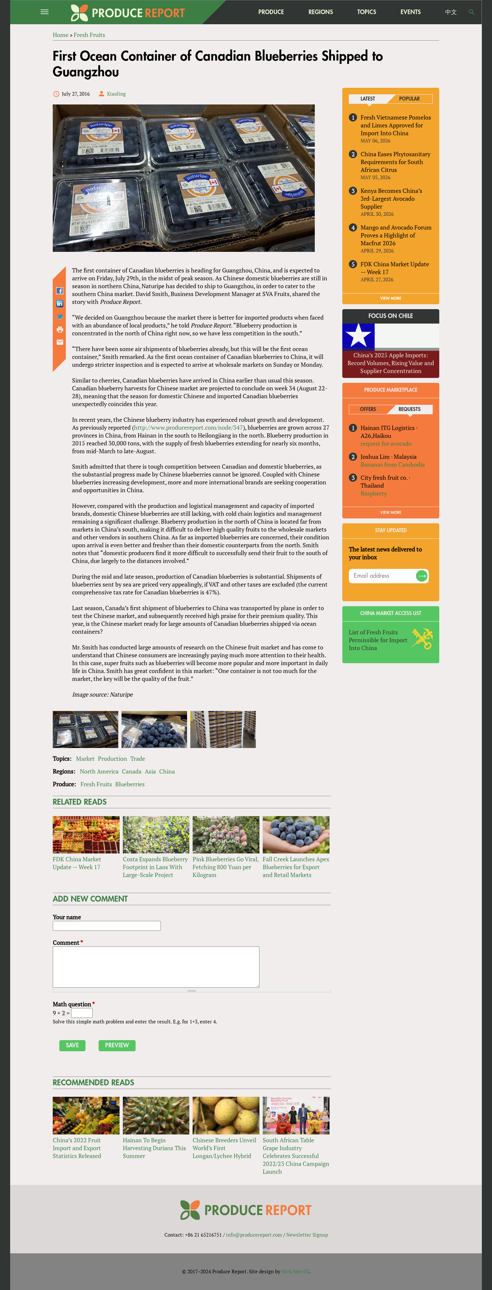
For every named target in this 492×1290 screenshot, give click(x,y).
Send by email (60, 342)
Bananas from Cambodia (393, 464)
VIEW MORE (390, 298)
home (230, 12)
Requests (410, 409)
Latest (368, 99)
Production (112, 758)
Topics (366, 12)
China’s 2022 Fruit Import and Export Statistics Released (77, 1148)
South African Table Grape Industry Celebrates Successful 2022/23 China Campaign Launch (296, 1155)
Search (472, 12)
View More (390, 512)
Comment (68, 942)
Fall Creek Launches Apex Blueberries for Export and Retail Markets (296, 867)
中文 (451, 12)
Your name (67, 917)
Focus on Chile (391, 316)
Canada (132, 771)
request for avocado (386, 443)
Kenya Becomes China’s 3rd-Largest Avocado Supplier (391, 198)
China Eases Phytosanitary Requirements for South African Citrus (395, 162)
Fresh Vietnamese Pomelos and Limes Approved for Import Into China (396, 125)
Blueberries (130, 784)
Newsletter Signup (307, 1235)
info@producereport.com (254, 1235)
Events (411, 12)
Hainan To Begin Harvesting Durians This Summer (154, 1148)
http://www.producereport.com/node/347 (188, 427)
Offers (368, 409)
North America (99, 771)
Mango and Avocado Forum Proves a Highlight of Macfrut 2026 (396, 235)
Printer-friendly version (60, 329)
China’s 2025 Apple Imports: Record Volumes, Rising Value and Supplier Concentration (391, 363)
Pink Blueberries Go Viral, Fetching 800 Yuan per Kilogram (225, 867)
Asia (150, 771)
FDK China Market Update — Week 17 (77, 863)
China (167, 771)
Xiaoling (116, 93)
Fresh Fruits (96, 784)
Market (85, 758)
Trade (137, 758)
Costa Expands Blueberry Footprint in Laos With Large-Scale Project (155, 867)
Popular (409, 99)
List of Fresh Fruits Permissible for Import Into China (378, 640)
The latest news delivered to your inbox (385, 553)
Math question (74, 1004)
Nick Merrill (295, 1271)
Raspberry (374, 493)
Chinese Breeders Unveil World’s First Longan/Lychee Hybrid (224, 1148)
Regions (321, 12)
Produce (271, 12)
